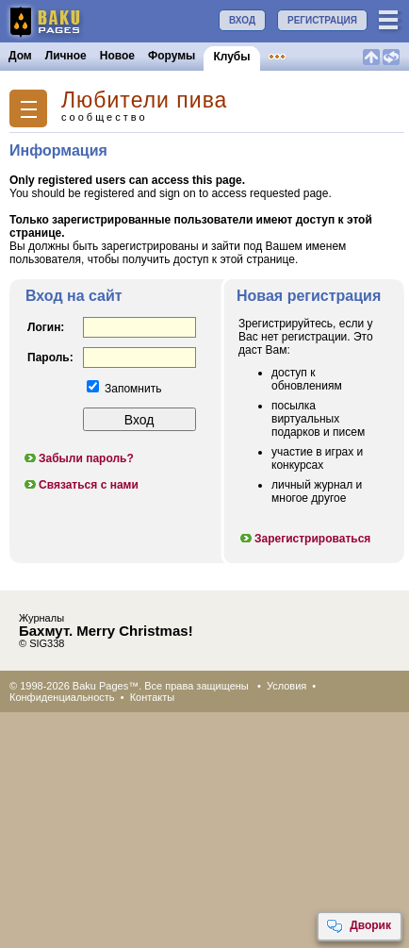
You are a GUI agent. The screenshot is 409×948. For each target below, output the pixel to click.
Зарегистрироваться (304, 538)
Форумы (171, 55)
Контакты (152, 697)
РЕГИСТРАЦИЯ (322, 20)
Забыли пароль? (78, 458)
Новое (117, 55)
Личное (66, 55)
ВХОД (242, 20)
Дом (20, 55)
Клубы (231, 56)
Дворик (358, 926)
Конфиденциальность (62, 697)
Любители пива (144, 100)
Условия (286, 685)
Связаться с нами (81, 484)
